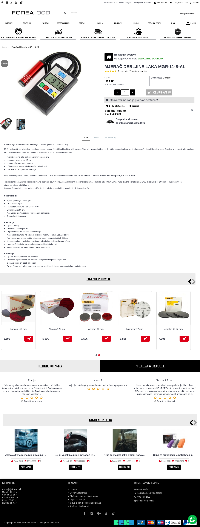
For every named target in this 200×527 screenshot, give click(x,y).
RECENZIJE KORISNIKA (50, 366)
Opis (86, 137)
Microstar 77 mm (134, 329)
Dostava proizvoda (77, 493)
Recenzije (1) (110, 137)
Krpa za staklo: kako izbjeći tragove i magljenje (125, 455)
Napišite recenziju (138, 71)
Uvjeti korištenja (76, 499)
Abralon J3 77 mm (173, 329)
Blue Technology (118, 110)
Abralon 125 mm (57, 329)
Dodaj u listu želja (116, 106)
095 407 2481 (142, 497)
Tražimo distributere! (78, 506)
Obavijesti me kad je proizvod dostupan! (134, 100)
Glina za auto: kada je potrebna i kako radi (174, 455)
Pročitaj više (26, 466)
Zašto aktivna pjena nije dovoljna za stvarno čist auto (26, 455)
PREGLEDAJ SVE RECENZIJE (150, 366)
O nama (72, 489)
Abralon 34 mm (96, 329)
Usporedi (135, 106)
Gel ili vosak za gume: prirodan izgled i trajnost (75, 455)
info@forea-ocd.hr (144, 501)
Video (96, 137)
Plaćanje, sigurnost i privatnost (83, 496)
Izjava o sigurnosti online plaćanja (84, 503)
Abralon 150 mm (18, 329)
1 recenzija (123, 71)
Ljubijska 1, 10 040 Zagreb (148, 493)
